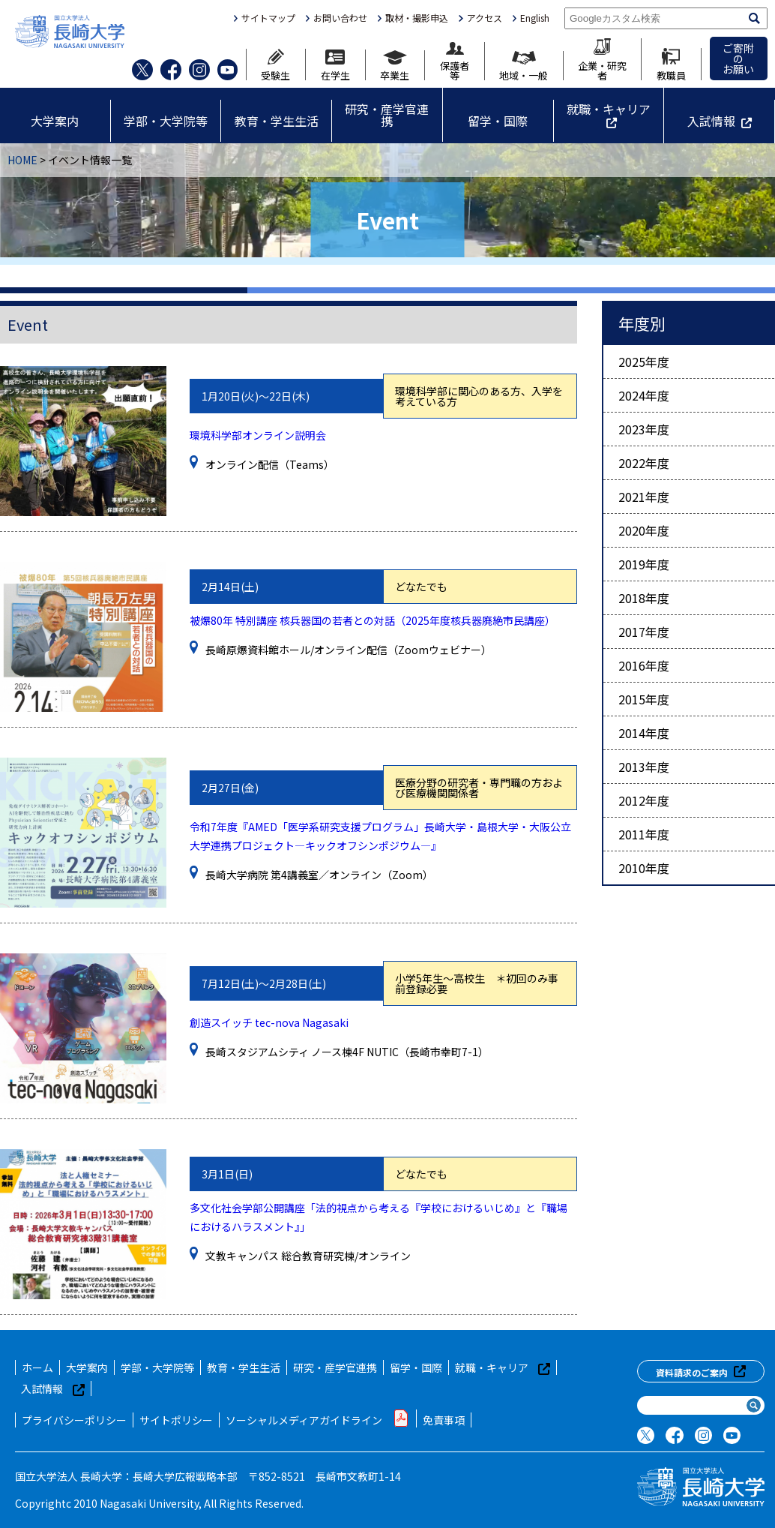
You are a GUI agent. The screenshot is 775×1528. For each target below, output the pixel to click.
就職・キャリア (609, 109)
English (534, 18)
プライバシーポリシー (74, 1419)
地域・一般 (523, 65)
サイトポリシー (176, 1419)
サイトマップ (268, 18)
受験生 (275, 64)
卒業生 (394, 65)
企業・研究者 (602, 59)
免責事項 (444, 1419)
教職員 (671, 64)
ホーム (37, 1367)
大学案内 (55, 121)
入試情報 (711, 121)
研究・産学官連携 (387, 115)
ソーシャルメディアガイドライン (318, 1418)
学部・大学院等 (166, 121)
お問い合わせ (340, 18)
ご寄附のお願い (738, 59)
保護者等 (454, 61)
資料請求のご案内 (701, 1371)
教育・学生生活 (277, 121)
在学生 (335, 65)
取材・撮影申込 (416, 18)
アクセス (484, 18)
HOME (22, 159)
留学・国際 (498, 121)
